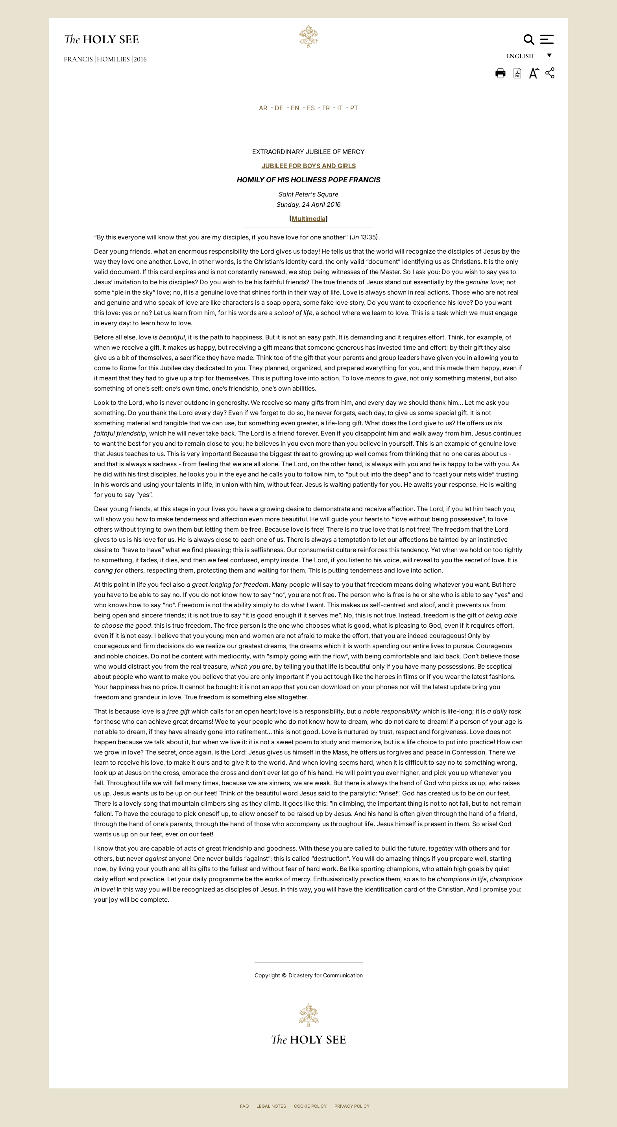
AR (263, 108)
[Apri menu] (546, 39)
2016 (140, 59)
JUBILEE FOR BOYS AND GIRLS (309, 166)
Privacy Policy (351, 1106)
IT (340, 108)
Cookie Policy (310, 1106)
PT (354, 108)
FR (326, 108)
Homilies (114, 59)
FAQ (244, 1106)
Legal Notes (271, 1106)
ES (311, 108)
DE (279, 108)
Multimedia (308, 218)
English (523, 58)
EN (295, 108)
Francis (79, 59)
